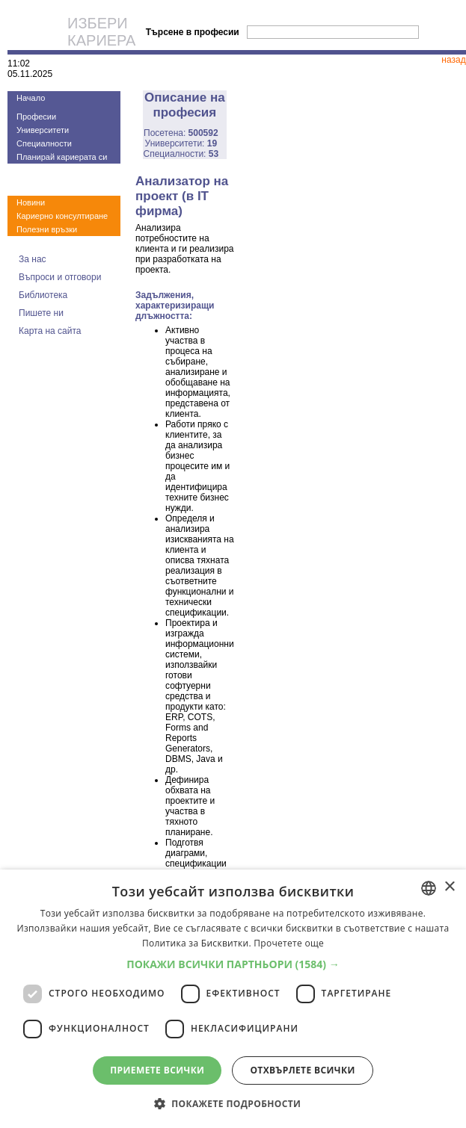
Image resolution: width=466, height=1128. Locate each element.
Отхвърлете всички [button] (302, 1070)
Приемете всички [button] (157, 1070)
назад (453, 60)
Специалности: (181, 154)
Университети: (181, 143)
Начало (30, 97)
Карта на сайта (50, 331)
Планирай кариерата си (61, 156)
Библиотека (43, 295)
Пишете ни (41, 313)
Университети (42, 129)
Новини (30, 202)
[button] (233, 964)
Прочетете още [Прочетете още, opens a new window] (289, 943)
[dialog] (233, 999)
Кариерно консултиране (62, 215)
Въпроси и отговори (60, 277)
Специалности (44, 143)
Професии (36, 116)
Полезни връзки (46, 229)
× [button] (449, 887)
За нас (32, 259)
